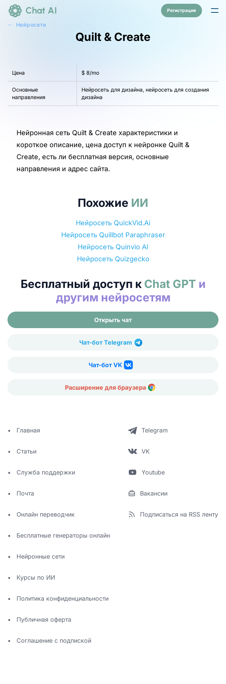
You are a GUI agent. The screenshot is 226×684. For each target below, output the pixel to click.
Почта (25, 493)
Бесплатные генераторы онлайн (63, 535)
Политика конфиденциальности (62, 598)
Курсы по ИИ (36, 577)
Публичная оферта (44, 619)
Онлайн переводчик (46, 514)
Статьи (26, 451)
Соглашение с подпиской (54, 640)
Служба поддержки (46, 472)
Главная (28, 430)
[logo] (32, 10)
